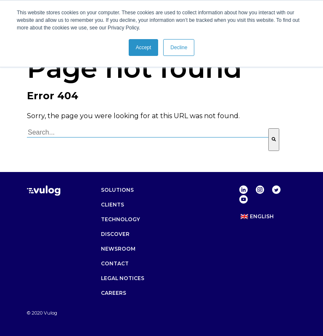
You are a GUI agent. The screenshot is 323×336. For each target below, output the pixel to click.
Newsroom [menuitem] (118, 249)
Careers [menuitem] (113, 293)
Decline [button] (178, 47)
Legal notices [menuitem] (122, 278)
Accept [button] (143, 47)
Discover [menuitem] (115, 234)
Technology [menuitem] (120, 219)
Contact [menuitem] (115, 263)
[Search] (273, 139)
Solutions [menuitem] (117, 190)
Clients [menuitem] (112, 204)
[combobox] (147, 133)
